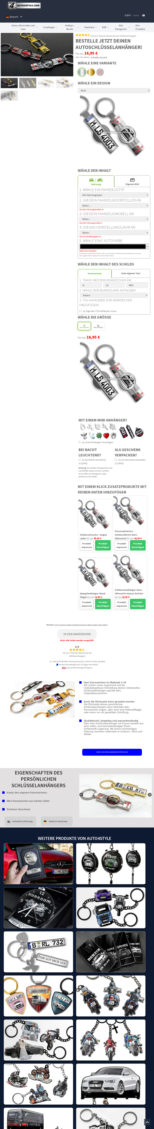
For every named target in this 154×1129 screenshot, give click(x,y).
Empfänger (50, 27)
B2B (105, 27)
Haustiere (90, 27)
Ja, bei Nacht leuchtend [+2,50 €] (92, 461)
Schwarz (100, 72)
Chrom (82, 72)
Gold (91, 72)
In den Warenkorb (77, 634)
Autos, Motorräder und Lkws (25, 27)
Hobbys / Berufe (72, 27)
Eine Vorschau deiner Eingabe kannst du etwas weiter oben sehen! (81, 625)
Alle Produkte (140, 27)
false (81, 795)
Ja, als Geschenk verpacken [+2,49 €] (130, 461)
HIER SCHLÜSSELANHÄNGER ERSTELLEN (112, 752)
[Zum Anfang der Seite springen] (147, 1122)
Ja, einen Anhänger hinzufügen (95, 442)
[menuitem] (14, 16)
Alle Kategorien (123, 27)
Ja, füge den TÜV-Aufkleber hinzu (97, 311)
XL (98, 326)
